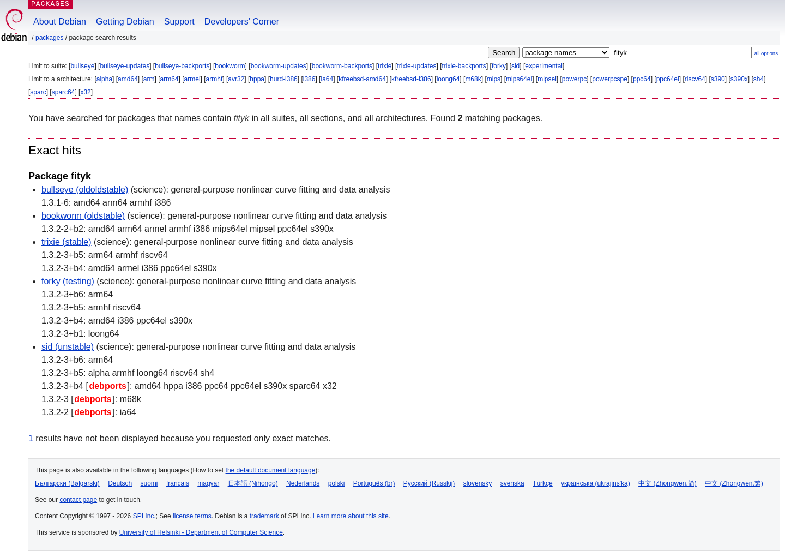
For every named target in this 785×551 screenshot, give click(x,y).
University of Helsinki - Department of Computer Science (201, 532)
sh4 (758, 79)
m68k (473, 79)
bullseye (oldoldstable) (84, 189)
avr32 (236, 79)
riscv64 (695, 79)
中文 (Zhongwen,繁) (734, 483)
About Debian (59, 21)
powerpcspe (609, 79)
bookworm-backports (342, 66)
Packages (49, 37)
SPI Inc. (144, 516)
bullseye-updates (124, 66)
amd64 (128, 79)
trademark (264, 516)
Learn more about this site (351, 516)
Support (179, 21)
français (177, 483)
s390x (739, 79)
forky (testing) (67, 281)
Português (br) (374, 483)
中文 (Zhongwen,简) (667, 483)
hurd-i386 (284, 79)
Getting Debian (125, 21)
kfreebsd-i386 (411, 79)
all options (766, 53)
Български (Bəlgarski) (67, 483)
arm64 (169, 79)
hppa (257, 79)
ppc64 (642, 79)
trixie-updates (416, 66)
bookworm (230, 66)
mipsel (547, 79)
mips (493, 79)
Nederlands (302, 483)
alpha (104, 79)
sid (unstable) (67, 346)
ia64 (327, 79)
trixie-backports (464, 66)
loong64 (448, 79)
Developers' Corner (241, 21)
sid (515, 66)
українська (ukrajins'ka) (595, 483)
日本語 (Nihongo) (253, 483)
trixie (384, 66)
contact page (78, 500)
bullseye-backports (182, 66)
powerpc (574, 79)
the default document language (271, 470)
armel (192, 79)
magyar (208, 483)
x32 (85, 92)
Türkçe (543, 483)
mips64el (519, 79)
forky (499, 66)
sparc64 (63, 92)
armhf (214, 79)
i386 (309, 79)
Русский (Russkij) (429, 483)
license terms (192, 516)
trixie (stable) (66, 242)
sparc (38, 92)
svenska (512, 483)
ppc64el (667, 79)
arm (149, 79)
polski (336, 483)
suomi (149, 483)
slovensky (477, 483)
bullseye (82, 66)
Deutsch (120, 483)
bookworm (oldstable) (83, 215)
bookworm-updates (278, 66)
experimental (544, 66)
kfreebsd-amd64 (362, 79)
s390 (718, 79)
